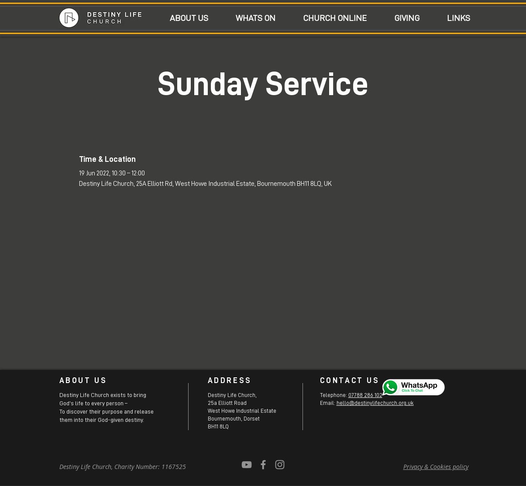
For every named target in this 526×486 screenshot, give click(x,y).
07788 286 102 (365, 395)
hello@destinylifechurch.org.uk (375, 403)
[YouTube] (247, 465)
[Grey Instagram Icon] (280, 465)
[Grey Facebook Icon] (263, 465)
